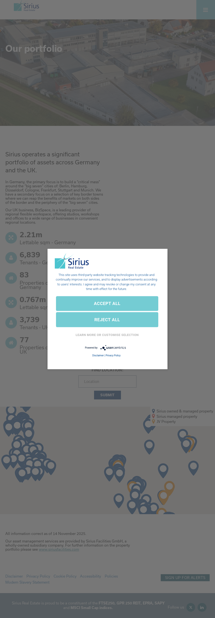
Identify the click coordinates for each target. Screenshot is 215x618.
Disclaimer (98, 355)
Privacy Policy (113, 355)
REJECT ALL (107, 319)
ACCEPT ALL (107, 303)
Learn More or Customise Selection (107, 335)
